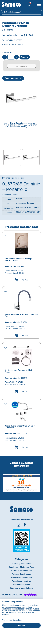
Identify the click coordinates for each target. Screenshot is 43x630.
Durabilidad (21, 207)
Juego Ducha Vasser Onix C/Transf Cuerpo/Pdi (20, 427)
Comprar (24, 57)
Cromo (19, 199)
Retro (38, 212)
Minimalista (21, 212)
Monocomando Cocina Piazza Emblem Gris (21, 315)
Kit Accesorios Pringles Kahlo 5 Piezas (18, 371)
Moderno (31, 212)
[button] (1, 481)
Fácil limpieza (33, 207)
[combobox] (21, 12)
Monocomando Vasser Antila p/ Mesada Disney (18, 259)
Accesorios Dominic (25, 203)
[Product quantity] (10, 57)
